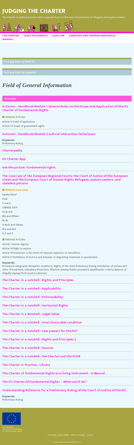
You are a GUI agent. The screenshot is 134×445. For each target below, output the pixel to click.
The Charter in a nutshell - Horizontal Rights (35, 305)
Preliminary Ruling (12, 143)
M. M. (5, 220)
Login (90, 435)
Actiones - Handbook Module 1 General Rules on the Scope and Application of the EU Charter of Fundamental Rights (65, 108)
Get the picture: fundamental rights (29, 167)
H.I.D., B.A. (7, 212)
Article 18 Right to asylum (16, 248)
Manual (7, 39)
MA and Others (10, 216)
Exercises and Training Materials (92, 35)
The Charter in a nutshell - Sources (28, 348)
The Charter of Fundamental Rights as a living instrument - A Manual (53, 373)
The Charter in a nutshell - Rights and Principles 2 (39, 339)
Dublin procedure (79, 270)
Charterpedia (12, 150)
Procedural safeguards (15, 266)
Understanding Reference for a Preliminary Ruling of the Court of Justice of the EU (64, 390)
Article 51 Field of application (18, 121)
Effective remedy (59, 270)
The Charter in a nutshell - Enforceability (32, 297)
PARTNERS (52, 435)
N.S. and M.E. (9, 229)
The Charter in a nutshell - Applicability (31, 288)
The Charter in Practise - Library (26, 364)
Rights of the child (64, 266)
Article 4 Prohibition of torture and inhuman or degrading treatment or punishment (50, 257)
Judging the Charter (33, 11)
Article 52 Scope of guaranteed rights (23, 126)
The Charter (10, 35)
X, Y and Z (7, 233)
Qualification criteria (102, 270)
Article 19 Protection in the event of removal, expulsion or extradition (41, 253)
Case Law (58, 35)
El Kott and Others (12, 225)
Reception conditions (41, 266)
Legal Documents (36, 35)
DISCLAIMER (63, 435)
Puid (4, 199)
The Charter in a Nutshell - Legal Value (30, 314)
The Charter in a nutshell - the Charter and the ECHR (41, 356)
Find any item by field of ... (20, 61)
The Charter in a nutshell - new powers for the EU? (40, 331)
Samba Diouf (9, 194)
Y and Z (6, 203)
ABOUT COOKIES (78, 435)
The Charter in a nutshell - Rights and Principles (38, 280)
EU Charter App (13, 159)
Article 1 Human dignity (15, 244)
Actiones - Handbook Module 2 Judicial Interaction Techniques (48, 134)
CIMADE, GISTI (10, 207)
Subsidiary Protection (37, 270)
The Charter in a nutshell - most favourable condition (42, 322)
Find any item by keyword (20, 72)
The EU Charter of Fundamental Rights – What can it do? (44, 381)
